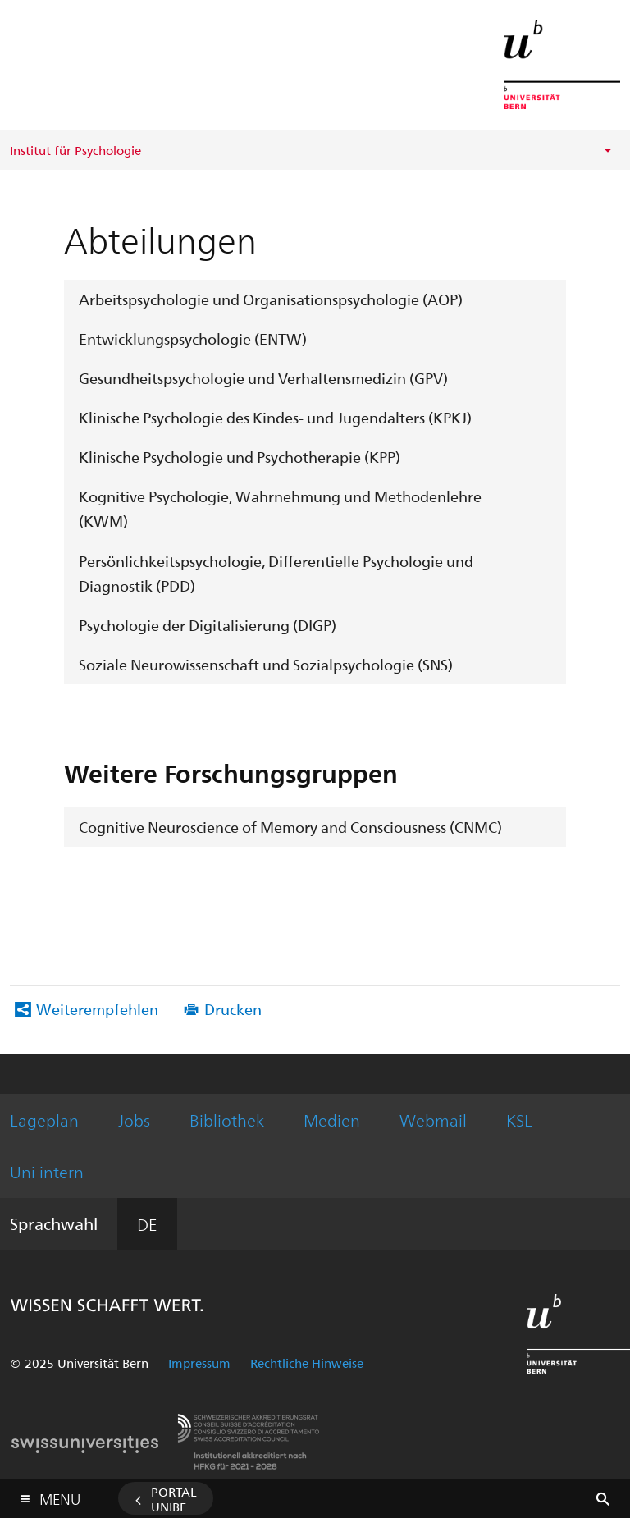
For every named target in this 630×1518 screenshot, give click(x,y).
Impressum (199, 1363)
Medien (332, 1120)
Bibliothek (226, 1120)
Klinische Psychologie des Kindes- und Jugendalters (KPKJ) (275, 417)
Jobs (134, 1120)
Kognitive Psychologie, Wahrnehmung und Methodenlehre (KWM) (280, 508)
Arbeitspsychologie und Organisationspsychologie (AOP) (271, 299)
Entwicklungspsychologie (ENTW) (193, 338)
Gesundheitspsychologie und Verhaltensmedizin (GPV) (263, 378)
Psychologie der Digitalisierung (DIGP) (207, 625)
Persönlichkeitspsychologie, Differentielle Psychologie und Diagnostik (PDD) (276, 573)
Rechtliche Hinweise (306, 1363)
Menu (59, 1495)
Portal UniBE (174, 1499)
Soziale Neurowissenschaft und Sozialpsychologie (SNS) (266, 664)
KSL (519, 1120)
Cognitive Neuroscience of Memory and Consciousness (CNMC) (290, 826)
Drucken (233, 1009)
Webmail (433, 1120)
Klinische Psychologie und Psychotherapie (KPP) (239, 456)
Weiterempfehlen (97, 1009)
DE (147, 1224)
